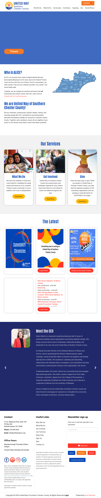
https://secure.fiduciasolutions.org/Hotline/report (17, 476)
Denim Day (41, 287)
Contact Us (40, 444)
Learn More (44, 270)
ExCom (91, 452)
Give (81, 8)
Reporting (75, 8)
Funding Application (77, 459)
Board (72, 452)
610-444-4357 (11, 430)
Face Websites (90, 495)
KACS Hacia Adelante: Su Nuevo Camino (49, 281)
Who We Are (38, 8)
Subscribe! (83, 445)
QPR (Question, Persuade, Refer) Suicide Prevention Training (49, 302)
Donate (88, 3)
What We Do (47, 8)
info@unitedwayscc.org (14, 433)
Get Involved (57, 8)
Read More (18, 196)
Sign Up (39, 438)
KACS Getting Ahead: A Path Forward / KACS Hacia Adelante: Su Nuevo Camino (50, 294)
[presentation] (5, 366)
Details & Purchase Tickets (81, 270)
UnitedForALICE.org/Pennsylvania (15, 96)
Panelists (81, 452)
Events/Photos (89, 8)
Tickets (14, 51)
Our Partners (67, 8)
